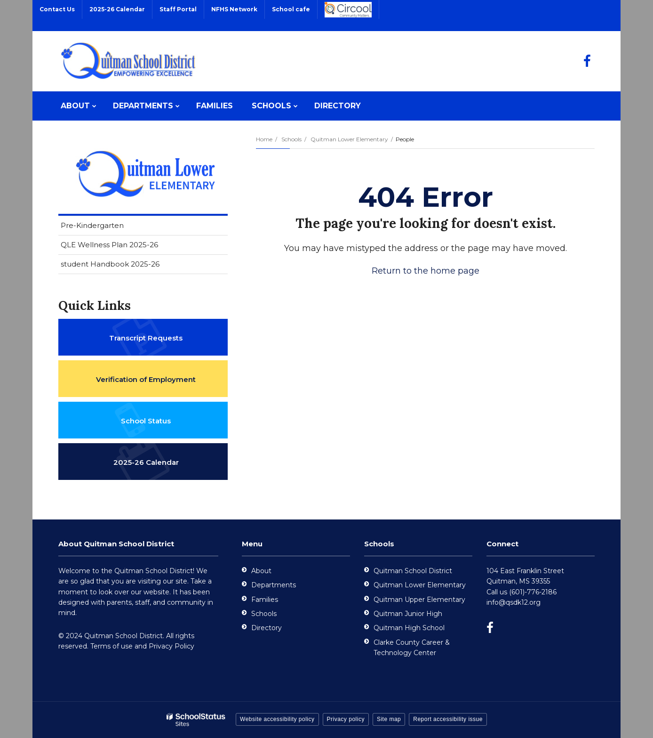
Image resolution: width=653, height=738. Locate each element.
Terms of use (111, 646)
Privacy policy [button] (346, 719)
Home (264, 139)
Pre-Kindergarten (92, 225)
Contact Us (57, 9)
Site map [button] (389, 719)
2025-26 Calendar (117, 9)
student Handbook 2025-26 (110, 264)
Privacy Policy (171, 646)
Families (264, 599)
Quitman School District (413, 571)
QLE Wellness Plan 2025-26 (109, 244)
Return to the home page (425, 271)
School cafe (291, 9)
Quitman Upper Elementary (419, 599)
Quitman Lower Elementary (349, 139)
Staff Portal (178, 9)
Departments (273, 585)
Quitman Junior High (408, 613)
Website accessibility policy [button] (277, 719)
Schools (291, 139)
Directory (266, 628)
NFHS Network (234, 9)
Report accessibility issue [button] (448, 719)
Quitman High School (409, 628)
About (261, 571)
